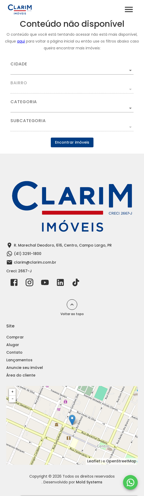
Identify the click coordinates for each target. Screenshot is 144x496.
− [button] (13, 398)
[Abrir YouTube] (44, 283)
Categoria (23, 102)
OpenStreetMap (121, 461)
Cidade (18, 64)
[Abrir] (130, 70)
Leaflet (93, 461)
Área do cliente (20, 375)
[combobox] (72, 68)
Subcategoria (28, 121)
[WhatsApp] (130, 482)
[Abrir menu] (128, 9)
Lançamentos (19, 360)
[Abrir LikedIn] (60, 283)
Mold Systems (89, 482)
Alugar (12, 344)
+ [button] (12, 391)
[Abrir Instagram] (29, 283)
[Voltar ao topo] (72, 304)
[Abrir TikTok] (75, 283)
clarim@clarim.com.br (35, 262)
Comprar (15, 337)
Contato (14, 352)
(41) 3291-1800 (27, 253)
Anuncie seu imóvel (24, 367)
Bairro (18, 83)
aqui (21, 41)
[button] (72, 108)
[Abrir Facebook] (14, 283)
